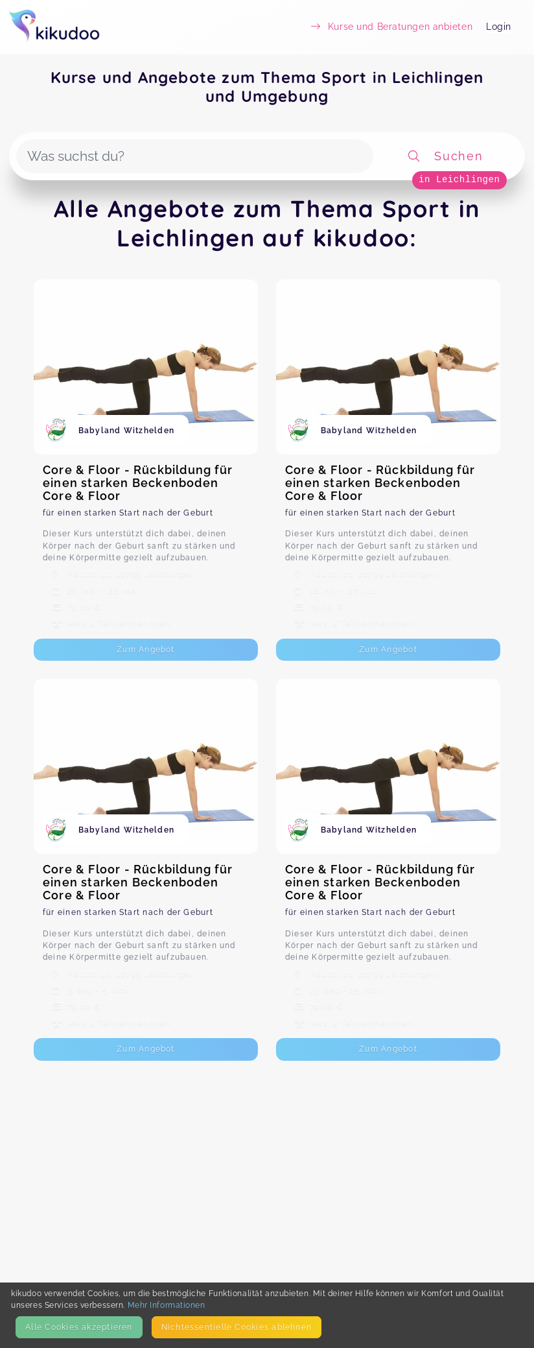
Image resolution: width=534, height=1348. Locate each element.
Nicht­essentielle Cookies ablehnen (236, 1327)
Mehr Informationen (166, 1305)
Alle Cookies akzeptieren (78, 1327)
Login (498, 26)
